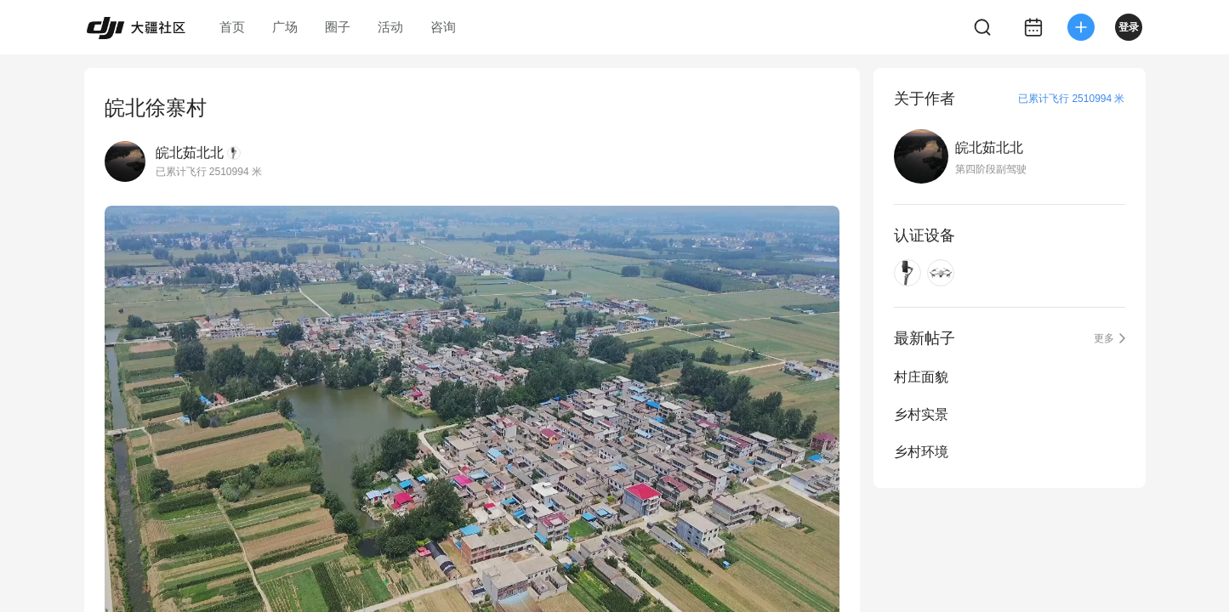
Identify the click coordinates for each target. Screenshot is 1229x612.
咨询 (443, 27)
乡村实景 (921, 414)
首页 (232, 27)
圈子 (337, 27)
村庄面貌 (921, 377)
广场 (285, 27)
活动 (390, 27)
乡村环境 (921, 452)
